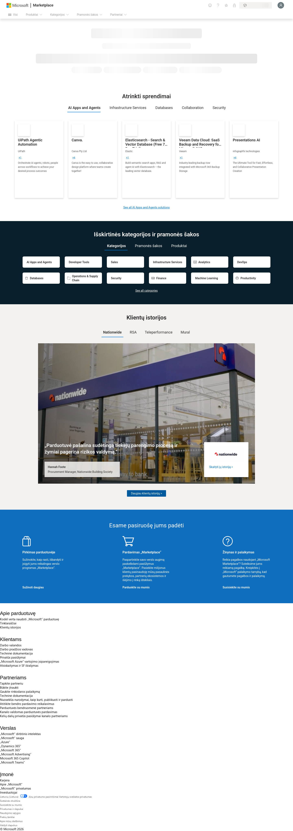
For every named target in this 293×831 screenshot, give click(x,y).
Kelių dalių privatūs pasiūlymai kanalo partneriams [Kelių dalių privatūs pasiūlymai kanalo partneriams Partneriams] (34, 716)
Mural (185, 332)
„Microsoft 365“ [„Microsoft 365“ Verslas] (10, 750)
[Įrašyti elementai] (226, 5)
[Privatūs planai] (234, 5)
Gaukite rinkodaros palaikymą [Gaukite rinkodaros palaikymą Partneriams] (20, 691)
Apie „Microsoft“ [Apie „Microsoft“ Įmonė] (11, 784)
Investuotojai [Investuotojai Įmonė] (8, 792)
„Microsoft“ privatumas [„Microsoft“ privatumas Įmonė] (15, 788)
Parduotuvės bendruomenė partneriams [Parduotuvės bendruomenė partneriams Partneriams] (26, 708)
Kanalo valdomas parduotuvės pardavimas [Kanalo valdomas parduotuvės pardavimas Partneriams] (28, 712)
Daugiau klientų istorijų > (146, 493)
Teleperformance (158, 332)
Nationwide (112, 332)
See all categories (146, 290)
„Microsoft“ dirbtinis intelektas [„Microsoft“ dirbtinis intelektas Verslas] (20, 734)
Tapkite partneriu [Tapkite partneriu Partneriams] (11, 683)
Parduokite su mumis (136, 587)
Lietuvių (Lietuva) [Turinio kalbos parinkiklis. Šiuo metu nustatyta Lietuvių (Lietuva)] (9, 796)
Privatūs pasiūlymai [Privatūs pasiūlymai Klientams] (13, 657)
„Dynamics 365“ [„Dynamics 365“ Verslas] (10, 746)
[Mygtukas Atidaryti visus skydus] (13, 15)
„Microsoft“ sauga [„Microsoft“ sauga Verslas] (12, 738)
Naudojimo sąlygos (10, 813)
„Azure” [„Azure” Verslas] (5, 742)
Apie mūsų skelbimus (11, 821)
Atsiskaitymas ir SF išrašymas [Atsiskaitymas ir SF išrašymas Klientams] (19, 665)
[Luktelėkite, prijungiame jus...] (280, 5)
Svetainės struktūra (10, 800)
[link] (39, 159)
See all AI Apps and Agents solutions (146, 207)
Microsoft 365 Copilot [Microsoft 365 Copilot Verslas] (14, 758)
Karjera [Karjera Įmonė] (5, 780)
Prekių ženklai (7, 817)
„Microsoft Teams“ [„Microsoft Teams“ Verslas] (12, 762)
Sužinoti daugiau (33, 587)
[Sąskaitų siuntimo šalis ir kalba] (255, 5)
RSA (133, 332)
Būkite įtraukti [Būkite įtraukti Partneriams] (9, 687)
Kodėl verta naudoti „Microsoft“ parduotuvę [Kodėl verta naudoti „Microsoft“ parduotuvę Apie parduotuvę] (29, 619)
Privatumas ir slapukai (11, 808)
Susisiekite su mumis (236, 587)
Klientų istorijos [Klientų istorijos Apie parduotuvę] (10, 627)
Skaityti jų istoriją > (221, 467)
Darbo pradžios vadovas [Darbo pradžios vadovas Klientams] (16, 649)
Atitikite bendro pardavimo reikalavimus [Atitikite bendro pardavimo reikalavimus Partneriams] (27, 704)
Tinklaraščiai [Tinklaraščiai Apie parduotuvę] (8, 623)
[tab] (84, 107)
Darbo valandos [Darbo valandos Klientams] (10, 645)
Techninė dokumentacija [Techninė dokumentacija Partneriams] (16, 696)
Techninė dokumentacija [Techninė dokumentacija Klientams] (16, 653)
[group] (20, 157)
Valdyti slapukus (8, 825)
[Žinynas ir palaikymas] (218, 5)
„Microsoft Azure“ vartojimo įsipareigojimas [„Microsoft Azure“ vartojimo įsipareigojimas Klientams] (29, 661)
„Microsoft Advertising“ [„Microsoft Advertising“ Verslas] (15, 754)
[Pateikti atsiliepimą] (210, 5)
